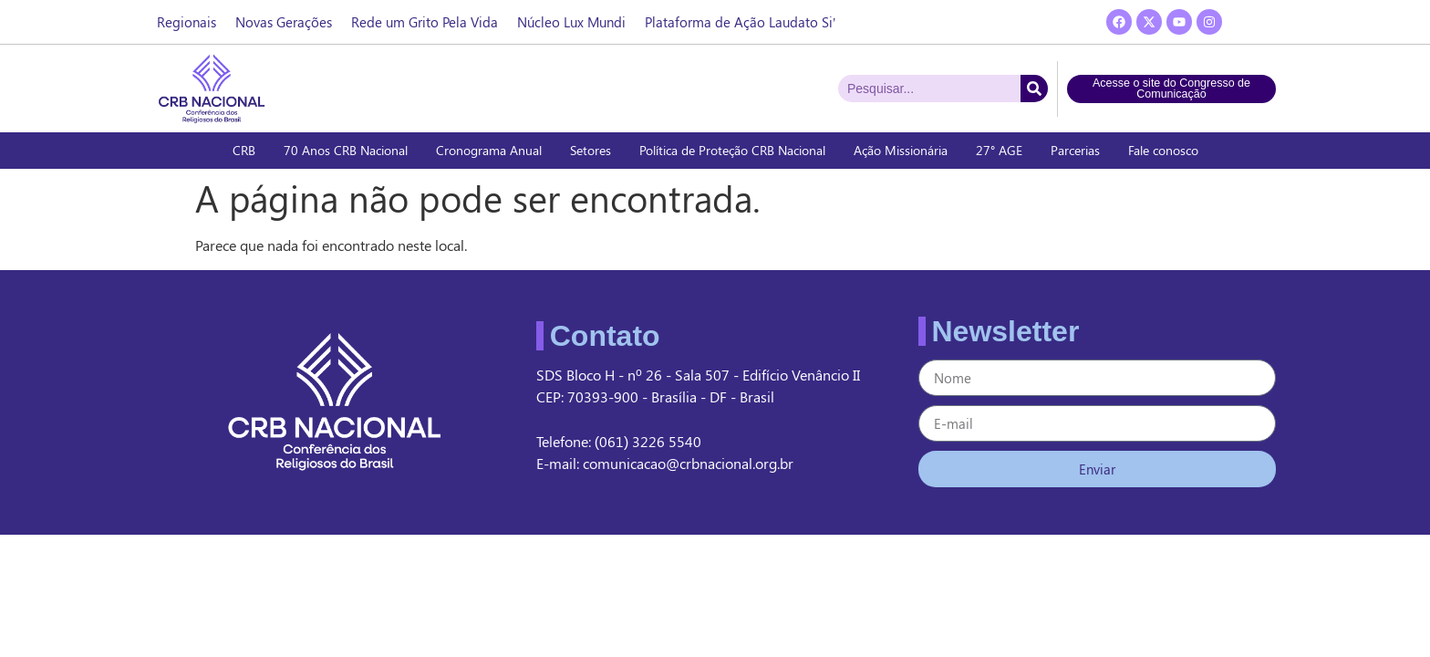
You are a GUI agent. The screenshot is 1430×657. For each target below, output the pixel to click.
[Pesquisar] (1034, 88)
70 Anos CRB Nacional (346, 150)
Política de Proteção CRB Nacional (732, 150)
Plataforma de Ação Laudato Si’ (740, 22)
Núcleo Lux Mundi (571, 22)
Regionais (186, 22)
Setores (590, 150)
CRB (244, 150)
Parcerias (1075, 150)
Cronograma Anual (489, 150)
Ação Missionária (901, 150)
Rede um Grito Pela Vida (424, 22)
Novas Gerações (283, 22)
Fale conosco (1163, 150)
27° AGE (999, 150)
